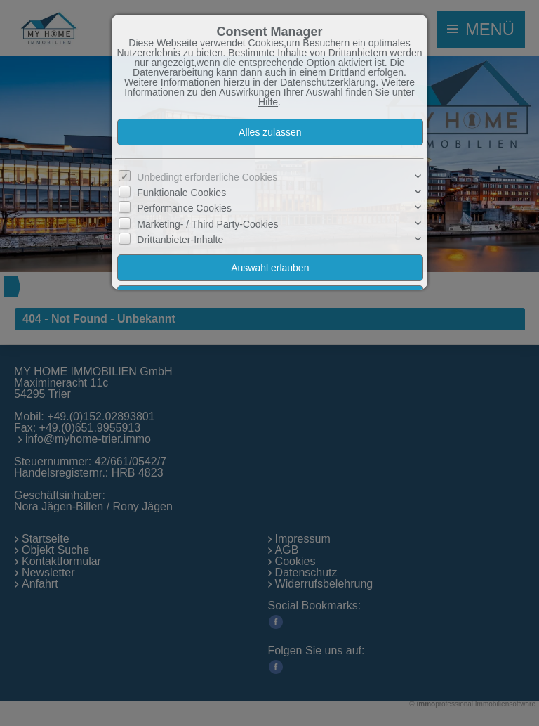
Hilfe (268, 102)
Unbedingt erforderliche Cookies (207, 177)
